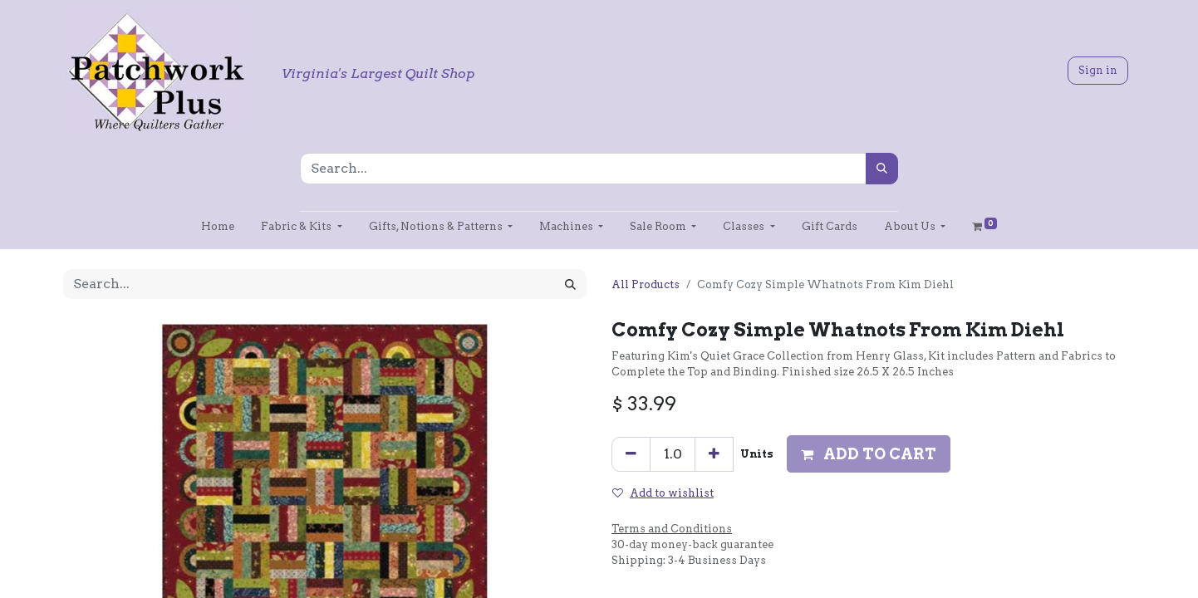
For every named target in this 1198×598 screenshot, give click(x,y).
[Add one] (714, 454)
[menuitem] (218, 226)
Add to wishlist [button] (663, 493)
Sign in (1097, 70)
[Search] (882, 168)
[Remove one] (631, 454)
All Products (645, 284)
